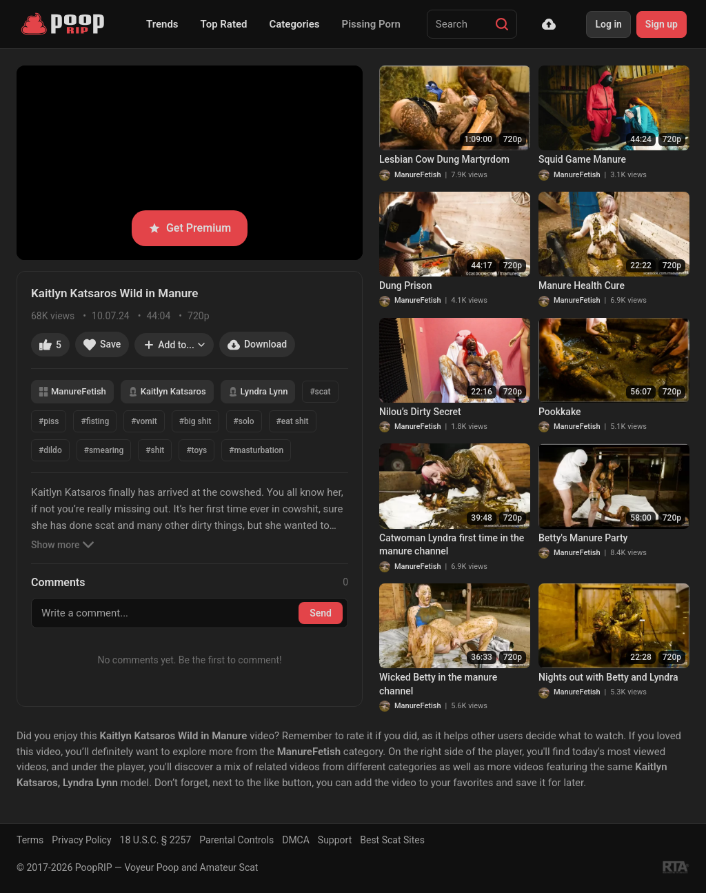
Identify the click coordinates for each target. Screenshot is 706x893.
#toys (196, 450)
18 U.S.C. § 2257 (156, 839)
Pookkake (559, 411)
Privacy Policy (81, 839)
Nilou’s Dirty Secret (420, 411)
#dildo (50, 450)
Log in (608, 24)
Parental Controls (236, 839)
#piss (49, 421)
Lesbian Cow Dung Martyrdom (444, 159)
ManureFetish (72, 391)
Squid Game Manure (582, 159)
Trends (162, 24)
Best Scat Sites (392, 839)
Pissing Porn (371, 24)
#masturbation (256, 450)
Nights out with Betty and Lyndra (608, 677)
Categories (294, 24)
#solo (244, 421)
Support (335, 839)
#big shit (195, 421)
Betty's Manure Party (582, 537)
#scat (320, 392)
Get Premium (189, 227)
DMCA (296, 839)
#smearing (104, 450)
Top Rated (224, 24)
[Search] (502, 24)
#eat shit (292, 421)
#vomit (144, 421)
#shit (154, 450)
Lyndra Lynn (258, 391)
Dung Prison (405, 285)
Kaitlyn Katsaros (167, 391)
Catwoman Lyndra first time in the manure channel (451, 544)
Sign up (661, 24)
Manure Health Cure (581, 285)
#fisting (95, 421)
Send (321, 613)
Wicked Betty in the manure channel (438, 684)
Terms (30, 839)
